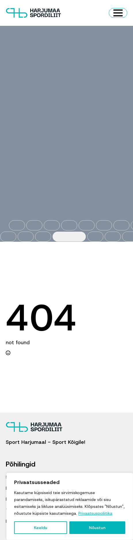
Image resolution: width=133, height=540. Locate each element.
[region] (69, 506)
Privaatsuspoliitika (95, 513)
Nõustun (97, 527)
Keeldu (40, 527)
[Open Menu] (118, 13)
